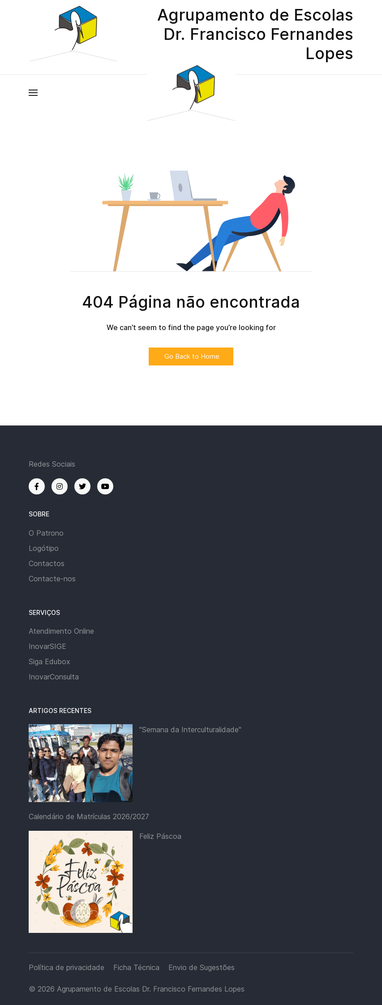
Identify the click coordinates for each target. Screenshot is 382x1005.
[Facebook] (37, 486)
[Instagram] (60, 486)
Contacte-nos (52, 578)
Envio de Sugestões (201, 967)
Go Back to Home (191, 356)
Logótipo (44, 548)
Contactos (46, 563)
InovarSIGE (47, 646)
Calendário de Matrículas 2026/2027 (89, 816)
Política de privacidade (66, 967)
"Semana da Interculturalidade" (190, 729)
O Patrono (46, 532)
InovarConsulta (54, 676)
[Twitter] (82, 486)
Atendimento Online (61, 631)
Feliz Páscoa (160, 836)
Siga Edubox (49, 661)
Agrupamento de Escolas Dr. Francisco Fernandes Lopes (151, 988)
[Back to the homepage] (191, 92)
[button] (33, 93)
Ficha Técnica (136, 967)
